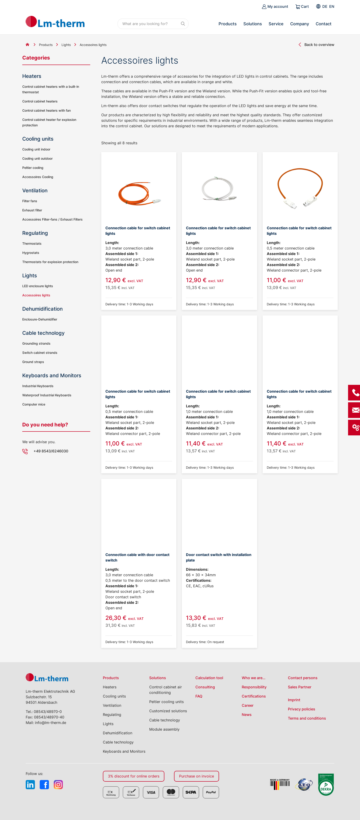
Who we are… (253, 677)
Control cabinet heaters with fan (46, 110)
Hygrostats (30, 253)
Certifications (254, 696)
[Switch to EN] (331, 6)
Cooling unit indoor (36, 149)
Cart (302, 6)
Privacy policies (301, 709)
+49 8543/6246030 (51, 451)
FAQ (198, 696)
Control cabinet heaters (40, 101)
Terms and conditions (307, 718)
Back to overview (319, 44)
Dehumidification (42, 309)
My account (275, 6)
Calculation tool (209, 677)
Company (299, 23)
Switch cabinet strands (39, 353)
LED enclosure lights (37, 286)
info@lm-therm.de (50, 722)
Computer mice (33, 404)
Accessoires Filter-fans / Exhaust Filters (52, 219)
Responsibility (254, 687)
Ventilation (35, 190)
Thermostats (32, 243)
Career (247, 705)
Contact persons (303, 677)
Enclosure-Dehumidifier (39, 319)
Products (228, 23)
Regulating (35, 233)
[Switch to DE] (324, 6)
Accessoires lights (36, 295)
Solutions (252, 23)
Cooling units (37, 139)
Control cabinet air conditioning (165, 690)
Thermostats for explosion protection (50, 262)
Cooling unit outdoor (37, 158)
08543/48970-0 (48, 711)
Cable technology (43, 333)
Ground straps (33, 362)
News (247, 714)
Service (276, 23)
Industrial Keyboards (37, 386)
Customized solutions (168, 711)
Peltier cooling (32, 168)
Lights (66, 45)
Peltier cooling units (166, 701)
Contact (324, 23)
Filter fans (29, 201)
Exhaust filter (32, 210)
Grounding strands (36, 343)
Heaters (31, 76)
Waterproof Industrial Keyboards (46, 395)
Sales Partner (299, 687)
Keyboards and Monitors (51, 375)
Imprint (294, 700)
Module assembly (164, 729)
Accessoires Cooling (37, 177)
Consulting (205, 687)
